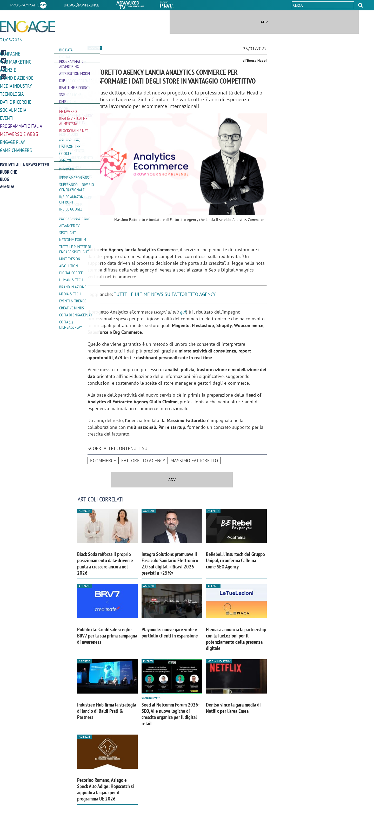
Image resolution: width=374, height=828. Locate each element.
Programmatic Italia (20, 124)
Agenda (7, 184)
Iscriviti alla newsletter (24, 162)
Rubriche (8, 169)
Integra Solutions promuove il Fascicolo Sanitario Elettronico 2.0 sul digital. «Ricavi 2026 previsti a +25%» (170, 563)
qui (183, 312)
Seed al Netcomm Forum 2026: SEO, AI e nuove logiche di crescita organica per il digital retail (170, 714)
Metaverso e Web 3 (18, 132)
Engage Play (12, 140)
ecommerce (103, 461)
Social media (12, 108)
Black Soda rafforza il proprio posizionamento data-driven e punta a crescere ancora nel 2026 (105, 563)
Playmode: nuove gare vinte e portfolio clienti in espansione (170, 632)
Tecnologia (11, 93)
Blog (4, 176)
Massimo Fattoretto (194, 461)
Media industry (219, 661)
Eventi (6, 116)
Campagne (9, 54)
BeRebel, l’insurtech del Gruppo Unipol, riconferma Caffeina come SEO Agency (235, 560)
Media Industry (15, 85)
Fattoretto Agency (143, 461)
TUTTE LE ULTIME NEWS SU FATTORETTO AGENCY (165, 294)
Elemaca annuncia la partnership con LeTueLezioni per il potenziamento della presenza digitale (236, 638)
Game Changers (15, 147)
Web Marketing (14, 62)
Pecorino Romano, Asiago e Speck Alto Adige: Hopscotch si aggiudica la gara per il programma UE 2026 (105, 789)
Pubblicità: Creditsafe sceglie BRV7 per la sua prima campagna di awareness (107, 635)
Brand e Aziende (15, 77)
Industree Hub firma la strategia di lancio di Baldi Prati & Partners (106, 711)
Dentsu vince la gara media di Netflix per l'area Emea (233, 708)
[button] (360, 5)
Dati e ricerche (14, 101)
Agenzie (7, 69)
